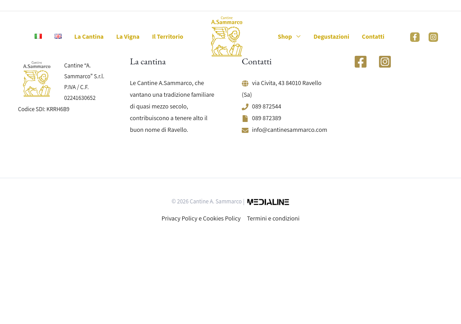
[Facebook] (415, 37)
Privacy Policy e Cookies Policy (201, 218)
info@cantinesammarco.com (289, 130)
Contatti (373, 36)
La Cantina (89, 36)
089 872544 (266, 106)
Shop (285, 36)
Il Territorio (167, 36)
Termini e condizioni (273, 218)
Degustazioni (331, 36)
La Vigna (128, 36)
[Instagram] (433, 37)
